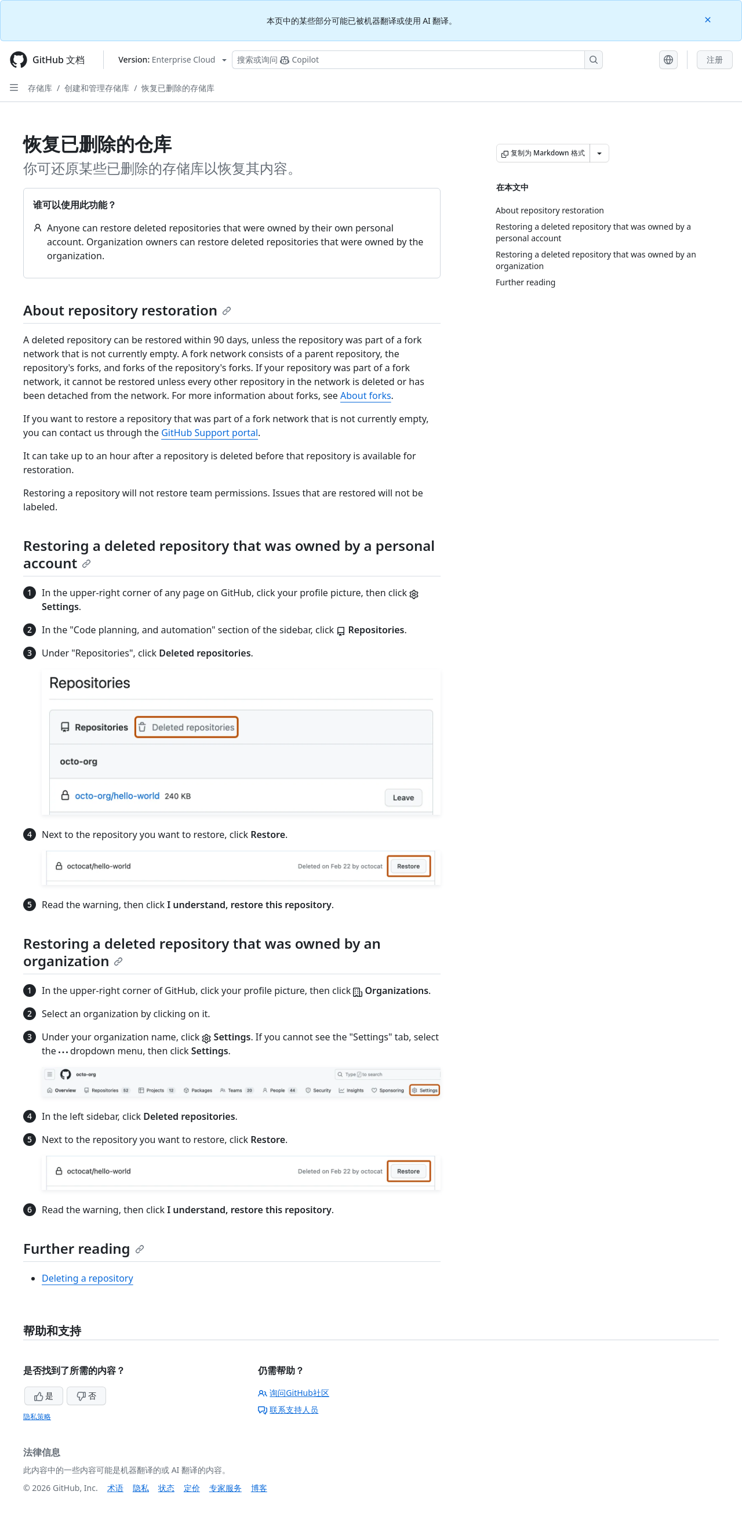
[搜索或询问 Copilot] (417, 59)
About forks (365, 395)
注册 (715, 59)
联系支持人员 (288, 1409)
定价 (192, 1487)
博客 (259, 1487)
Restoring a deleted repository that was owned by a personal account (229, 554)
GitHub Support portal (209, 432)
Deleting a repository (87, 1278)
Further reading (83, 1248)
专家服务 (225, 1487)
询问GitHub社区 (293, 1392)
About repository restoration (127, 310)
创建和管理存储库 (96, 87)
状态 (166, 1487)
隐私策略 (37, 1416)
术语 (115, 1487)
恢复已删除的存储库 (177, 87)
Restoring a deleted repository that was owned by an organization (202, 952)
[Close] (709, 19)
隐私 (141, 1487)
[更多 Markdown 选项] (599, 153)
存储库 (40, 87)
